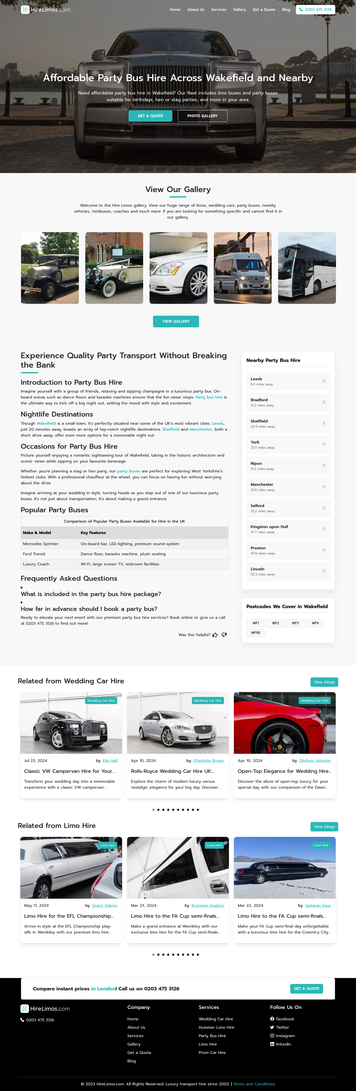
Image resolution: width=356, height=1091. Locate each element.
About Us (195, 9)
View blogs (324, 682)
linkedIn (280, 1044)
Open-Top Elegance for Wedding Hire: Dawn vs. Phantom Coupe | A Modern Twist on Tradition (284, 771)
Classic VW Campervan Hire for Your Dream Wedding (68, 771)
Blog (286, 9)
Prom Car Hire (212, 1053)
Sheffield (170, 429)
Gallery (239, 9)
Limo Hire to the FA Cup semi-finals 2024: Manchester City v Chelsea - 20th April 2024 (173, 916)
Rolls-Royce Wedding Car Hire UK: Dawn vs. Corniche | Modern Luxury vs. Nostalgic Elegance (177, 771)
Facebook (282, 1019)
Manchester (201, 429)
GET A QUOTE (150, 116)
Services (218, 9)
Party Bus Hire (212, 1036)
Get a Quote (264, 9)
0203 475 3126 (315, 9)
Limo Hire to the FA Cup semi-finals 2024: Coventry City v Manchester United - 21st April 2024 (280, 916)
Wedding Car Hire (101, 700)
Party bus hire (209, 397)
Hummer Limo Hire (216, 1027)
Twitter (279, 1027)
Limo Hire (107, 845)
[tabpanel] (71, 745)
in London (103, 988)
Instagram (282, 1036)
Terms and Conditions (254, 1084)
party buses (128, 471)
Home (175, 9)
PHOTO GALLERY (202, 116)
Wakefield (46, 423)
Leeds (217, 423)
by (107, 761)
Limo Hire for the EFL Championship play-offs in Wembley (67, 916)
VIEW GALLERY (176, 321)
